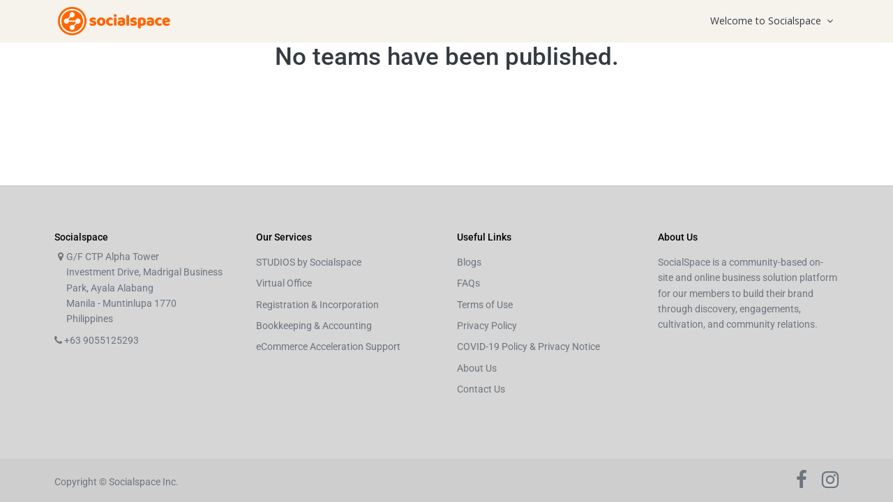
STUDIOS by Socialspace (308, 262)
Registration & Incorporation (317, 304)
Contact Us (481, 389)
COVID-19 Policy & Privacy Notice (528, 346)
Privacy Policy (487, 325)
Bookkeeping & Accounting (314, 325)
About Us (477, 368)
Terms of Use (485, 304)
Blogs (469, 262)
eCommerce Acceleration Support (328, 346)
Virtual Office (284, 283)
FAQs (468, 283)
